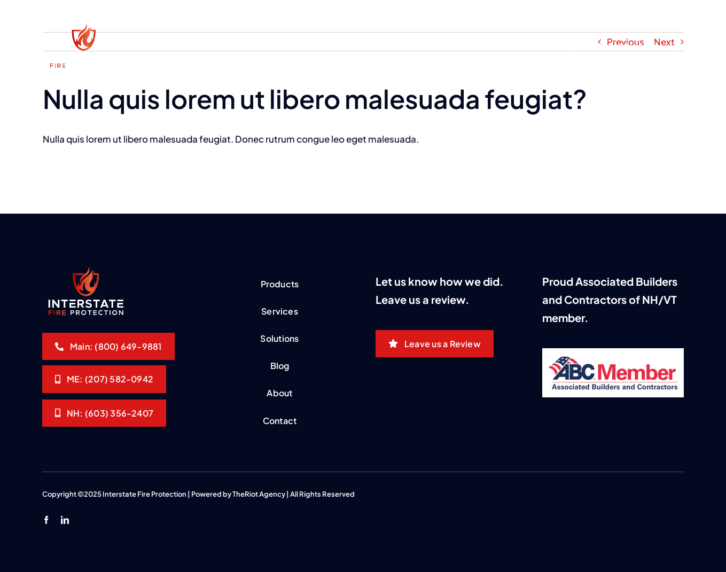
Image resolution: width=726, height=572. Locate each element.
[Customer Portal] (647, 11)
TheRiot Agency (258, 494)
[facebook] (46, 520)
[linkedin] (65, 520)
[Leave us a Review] (435, 343)
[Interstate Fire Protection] (108, 346)
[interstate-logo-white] (83, 28)
